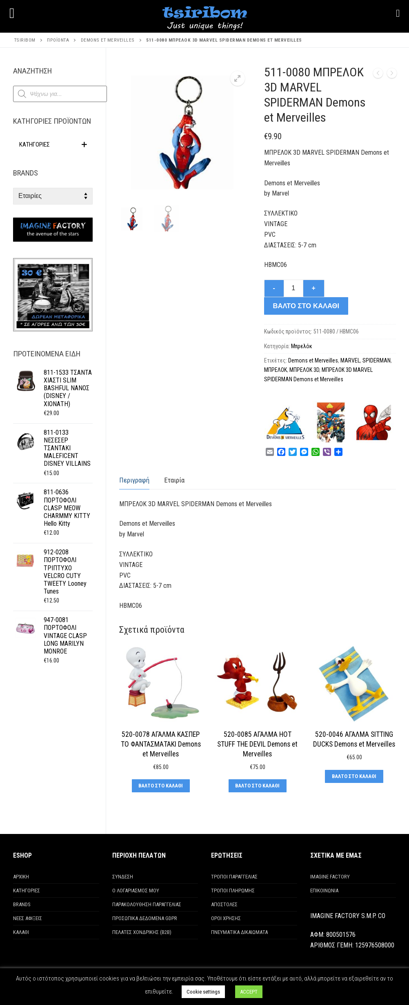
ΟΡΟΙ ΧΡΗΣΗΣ (226, 918)
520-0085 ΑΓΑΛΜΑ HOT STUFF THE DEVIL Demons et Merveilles (257, 744)
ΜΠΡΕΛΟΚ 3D (304, 370)
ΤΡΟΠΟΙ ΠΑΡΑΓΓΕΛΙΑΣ (234, 877)
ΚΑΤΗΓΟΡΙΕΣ (26, 890)
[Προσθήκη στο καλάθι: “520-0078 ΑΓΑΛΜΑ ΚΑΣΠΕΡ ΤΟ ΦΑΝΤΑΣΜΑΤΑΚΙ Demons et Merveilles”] (161, 785)
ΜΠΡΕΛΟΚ (275, 370)
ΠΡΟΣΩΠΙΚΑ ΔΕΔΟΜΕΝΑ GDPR (144, 918)
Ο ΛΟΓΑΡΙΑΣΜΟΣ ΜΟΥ (135, 890)
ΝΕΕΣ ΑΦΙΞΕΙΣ (27, 918)
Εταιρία (174, 480)
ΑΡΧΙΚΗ (21, 877)
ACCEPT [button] (249, 992)
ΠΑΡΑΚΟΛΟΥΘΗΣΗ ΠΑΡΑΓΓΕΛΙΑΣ (146, 904)
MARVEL (350, 360)
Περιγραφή (134, 480)
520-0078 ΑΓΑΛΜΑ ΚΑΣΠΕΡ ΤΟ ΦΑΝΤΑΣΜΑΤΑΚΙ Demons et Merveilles (161, 744)
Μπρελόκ (301, 346)
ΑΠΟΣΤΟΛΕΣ (224, 904)
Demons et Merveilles (313, 360)
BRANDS (22, 904)
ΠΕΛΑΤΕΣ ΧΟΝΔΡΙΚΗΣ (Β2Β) (141, 932)
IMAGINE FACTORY (330, 877)
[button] (237, 78)
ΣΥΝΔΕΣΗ (122, 877)
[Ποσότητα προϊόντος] (293, 288)
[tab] (134, 480)
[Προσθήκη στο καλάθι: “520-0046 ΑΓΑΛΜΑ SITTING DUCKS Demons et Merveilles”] (354, 776)
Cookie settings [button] (203, 992)
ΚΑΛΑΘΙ (21, 932)
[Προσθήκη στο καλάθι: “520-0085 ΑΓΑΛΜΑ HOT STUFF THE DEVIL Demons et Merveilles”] (258, 785)
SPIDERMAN (376, 360)
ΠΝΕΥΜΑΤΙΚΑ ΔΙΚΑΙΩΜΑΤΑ (239, 932)
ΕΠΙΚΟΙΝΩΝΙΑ (324, 890)
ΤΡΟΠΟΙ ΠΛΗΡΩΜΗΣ (233, 890)
